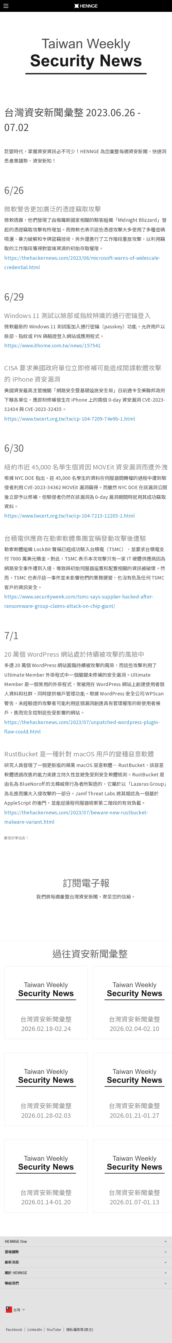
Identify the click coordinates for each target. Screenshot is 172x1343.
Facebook (14, 1329)
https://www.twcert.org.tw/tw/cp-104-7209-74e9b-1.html (69, 418)
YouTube (54, 1329)
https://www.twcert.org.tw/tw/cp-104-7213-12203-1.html (69, 515)
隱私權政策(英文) (79, 1329)
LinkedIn (34, 1329)
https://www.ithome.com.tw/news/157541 (52, 345)
